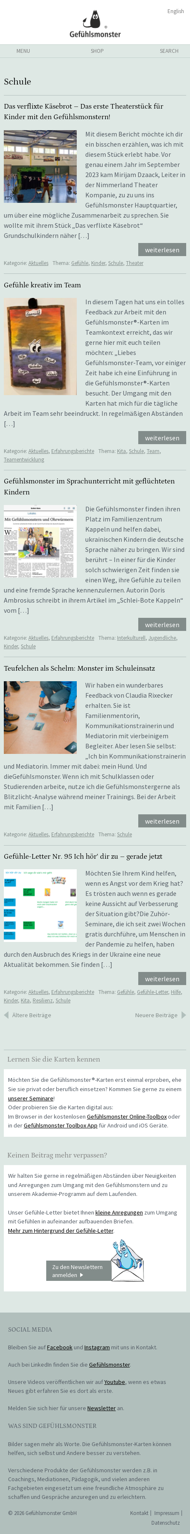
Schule (115, 263)
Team (153, 451)
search (169, 51)
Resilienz (43, 1000)
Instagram (97, 1347)
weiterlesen (162, 250)
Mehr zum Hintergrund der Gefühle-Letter (60, 1230)
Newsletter (101, 1408)
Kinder (98, 263)
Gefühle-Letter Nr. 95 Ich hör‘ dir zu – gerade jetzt (83, 856)
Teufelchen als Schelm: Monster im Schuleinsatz (79, 668)
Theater (134, 263)
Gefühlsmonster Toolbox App (61, 1125)
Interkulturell (131, 637)
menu (23, 51)
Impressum (166, 1513)
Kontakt (139, 1513)
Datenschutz (165, 1522)
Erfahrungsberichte (72, 451)
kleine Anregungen (119, 1212)
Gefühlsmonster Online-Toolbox (127, 1116)
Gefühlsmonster (95, 23)
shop (97, 51)
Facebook (60, 1347)
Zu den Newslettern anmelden (98, 1271)
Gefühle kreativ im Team (42, 285)
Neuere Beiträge (156, 1015)
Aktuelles (38, 263)
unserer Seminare (30, 1098)
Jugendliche (162, 637)
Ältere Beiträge (31, 1015)
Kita (121, 451)
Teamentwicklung (24, 459)
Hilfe (176, 992)
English (176, 11)
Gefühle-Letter (152, 992)
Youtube (114, 1382)
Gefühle (79, 263)
